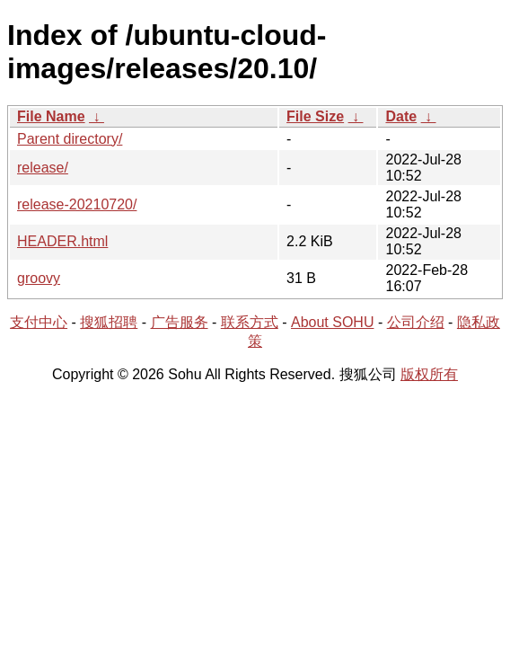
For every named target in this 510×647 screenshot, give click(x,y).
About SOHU (332, 322)
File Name (51, 116)
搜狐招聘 (108, 322)
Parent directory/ (69, 138)
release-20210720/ (76, 204)
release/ (42, 167)
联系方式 (249, 322)
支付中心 (38, 322)
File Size (315, 116)
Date (401, 116)
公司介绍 (415, 322)
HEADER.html (62, 241)
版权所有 (429, 374)
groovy (38, 278)
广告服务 (179, 322)
